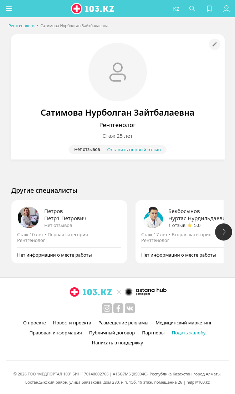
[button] (8, 8)
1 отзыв (176, 225)
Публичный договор (112, 332)
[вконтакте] (130, 308)
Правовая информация (56, 332)
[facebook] (118, 308)
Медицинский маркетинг (183, 322)
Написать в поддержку (117, 342)
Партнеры (153, 332)
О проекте (34, 322)
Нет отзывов (58, 225)
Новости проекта (72, 322)
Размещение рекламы (123, 322)
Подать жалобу (189, 332)
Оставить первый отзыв (134, 149)
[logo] (93, 8)
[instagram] (107, 308)
